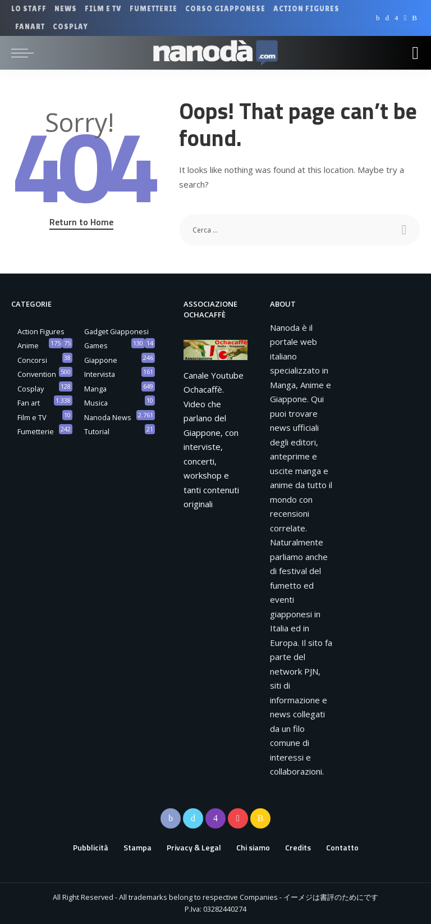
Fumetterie (35, 431)
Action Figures (41, 331)
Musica (96, 403)
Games (96, 345)
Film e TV (32, 417)
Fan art (28, 403)
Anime (28, 345)
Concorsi (32, 360)
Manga (95, 389)
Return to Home (81, 222)
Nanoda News (107, 417)
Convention (36, 374)
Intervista (99, 374)
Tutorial (96, 431)
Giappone (100, 360)
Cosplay (30, 389)
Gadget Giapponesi (116, 331)
